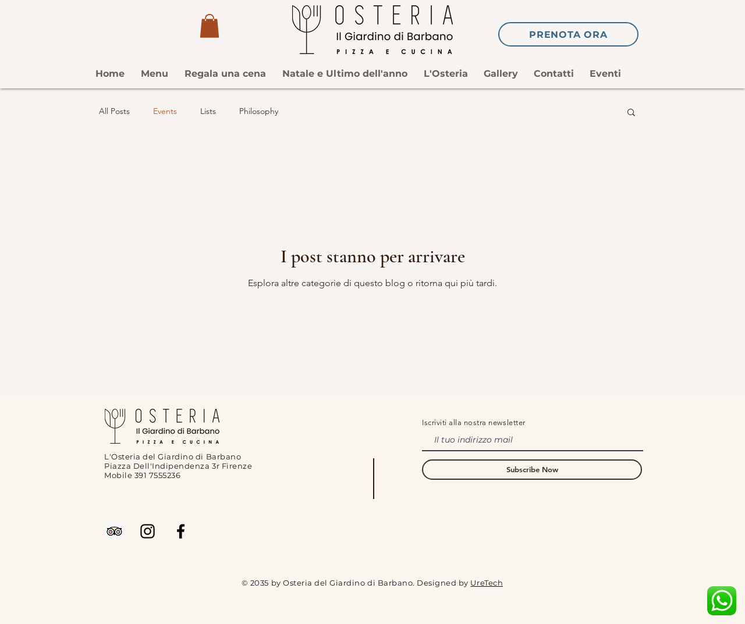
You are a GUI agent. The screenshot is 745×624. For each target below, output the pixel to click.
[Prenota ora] (568, 34)
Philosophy (258, 111)
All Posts (114, 111)
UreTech (486, 582)
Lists (208, 111)
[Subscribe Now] (532, 469)
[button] (209, 26)
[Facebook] (180, 531)
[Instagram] (147, 531)
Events (165, 111)
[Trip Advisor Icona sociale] (114, 531)
